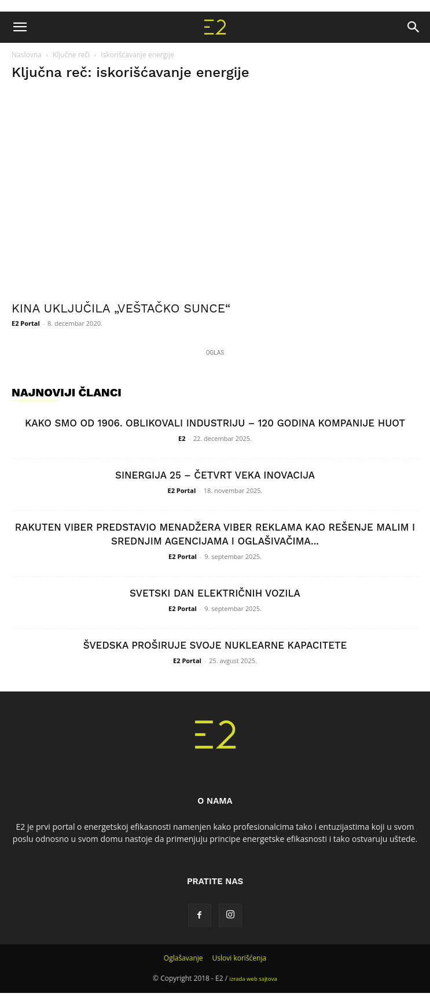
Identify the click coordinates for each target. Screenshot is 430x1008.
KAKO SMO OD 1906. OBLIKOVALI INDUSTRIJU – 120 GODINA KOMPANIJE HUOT (215, 423)
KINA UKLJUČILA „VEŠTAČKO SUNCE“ (121, 308)
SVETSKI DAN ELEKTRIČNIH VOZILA (215, 593)
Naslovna (27, 55)
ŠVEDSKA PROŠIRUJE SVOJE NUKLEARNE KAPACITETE (215, 645)
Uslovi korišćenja (239, 958)
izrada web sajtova (253, 979)
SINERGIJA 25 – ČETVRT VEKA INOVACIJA (215, 475)
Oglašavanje (183, 958)
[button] (19, 27)
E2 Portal (26, 323)
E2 (181, 438)
